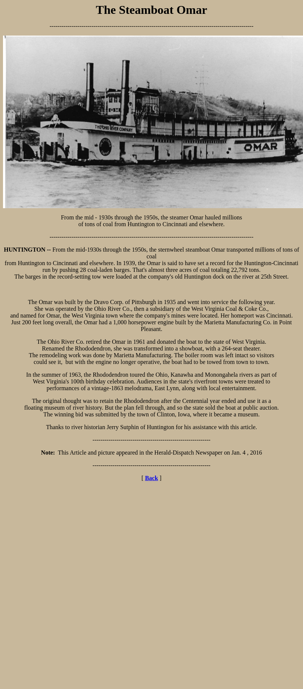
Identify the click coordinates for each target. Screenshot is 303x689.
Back (151, 478)
